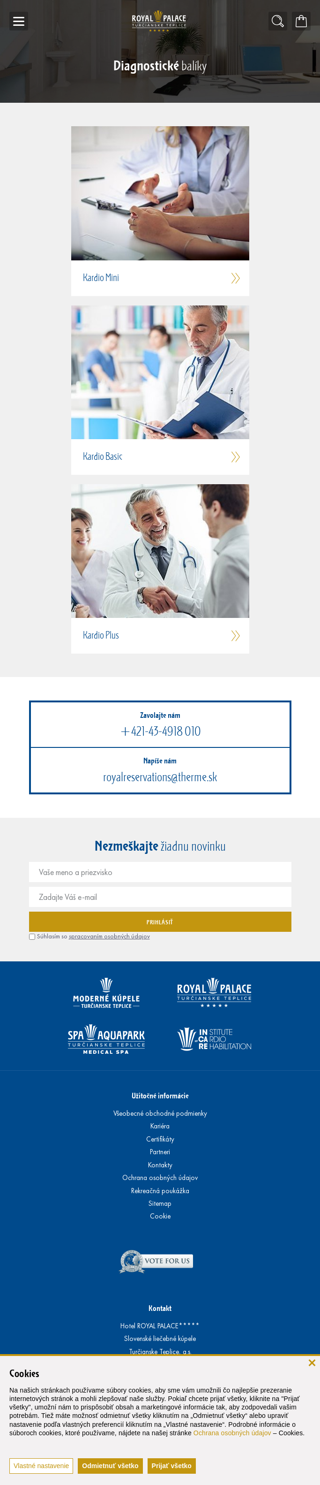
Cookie (160, 1216)
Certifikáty (160, 1139)
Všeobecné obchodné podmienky (160, 1113)
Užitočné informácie (160, 1095)
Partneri (160, 1152)
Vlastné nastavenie (41, 1466)
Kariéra (160, 1126)
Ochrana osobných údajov (232, 1433)
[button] (160, 211)
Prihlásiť (160, 922)
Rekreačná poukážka (160, 1191)
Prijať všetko (172, 1466)
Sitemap (160, 1203)
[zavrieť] (311, 1362)
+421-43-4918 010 (160, 731)
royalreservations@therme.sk (160, 776)
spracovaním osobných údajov (109, 936)
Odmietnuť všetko (110, 1466)
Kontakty (160, 1165)
